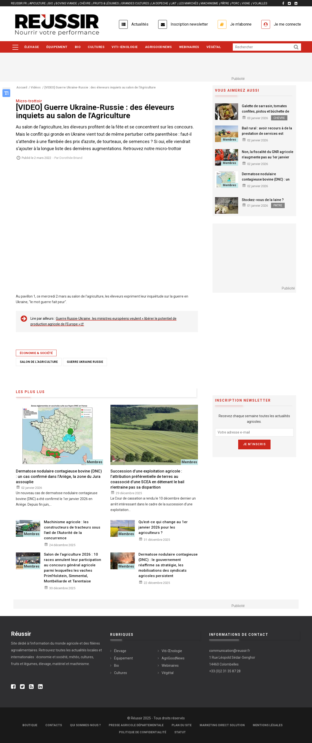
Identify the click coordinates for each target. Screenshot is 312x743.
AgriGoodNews (158, 47)
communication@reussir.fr (229, 651)
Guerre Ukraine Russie (85, 362)
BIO (50, 3)
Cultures (96, 47)
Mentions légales (268, 725)
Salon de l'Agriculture (39, 362)
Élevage (31, 47)
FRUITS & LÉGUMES (106, 3)
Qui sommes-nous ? (85, 725)
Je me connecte (287, 24)
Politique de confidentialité (142, 732)
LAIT (173, 3)
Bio (78, 47)
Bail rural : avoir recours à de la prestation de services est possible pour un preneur (267, 133)
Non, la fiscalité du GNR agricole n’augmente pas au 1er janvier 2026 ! (267, 157)
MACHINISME (209, 3)
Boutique (29, 725)
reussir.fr (19, 3)
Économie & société (36, 353)
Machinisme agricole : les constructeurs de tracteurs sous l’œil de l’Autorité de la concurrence (72, 530)
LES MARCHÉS (188, 3)
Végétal (213, 47)
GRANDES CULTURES (135, 3)
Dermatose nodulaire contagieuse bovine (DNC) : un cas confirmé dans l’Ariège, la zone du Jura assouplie (266, 182)
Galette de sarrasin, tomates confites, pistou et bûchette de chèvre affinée (265, 111)
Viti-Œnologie (125, 47)
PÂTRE (225, 3)
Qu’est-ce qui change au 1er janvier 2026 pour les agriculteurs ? (163, 527)
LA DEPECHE (159, 3)
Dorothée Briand (70, 158)
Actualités (139, 24)
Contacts (53, 725)
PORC (235, 3)
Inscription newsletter (189, 24)
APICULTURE (37, 3)
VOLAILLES (260, 3)
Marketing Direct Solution (222, 725)
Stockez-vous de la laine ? (263, 200)
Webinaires (189, 47)
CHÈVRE (85, 3)
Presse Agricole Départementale (136, 725)
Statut (180, 732)
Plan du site (182, 725)
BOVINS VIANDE (66, 3)
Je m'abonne (241, 24)
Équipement (57, 47)
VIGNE (246, 3)
